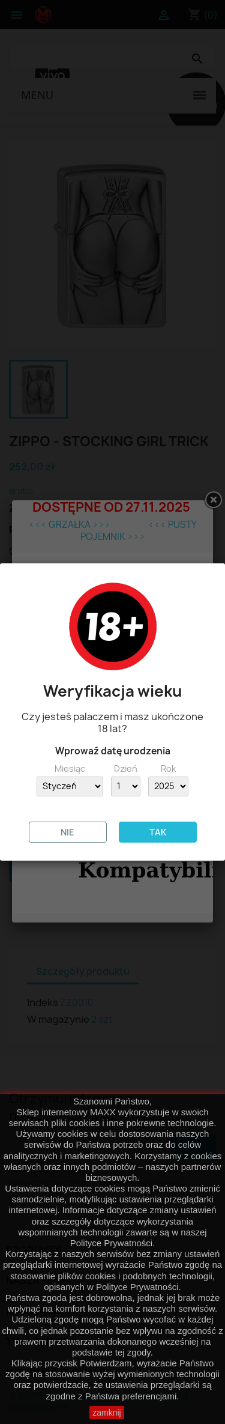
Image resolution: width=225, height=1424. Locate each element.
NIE (67, 832)
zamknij (106, 1412)
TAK (157, 832)
